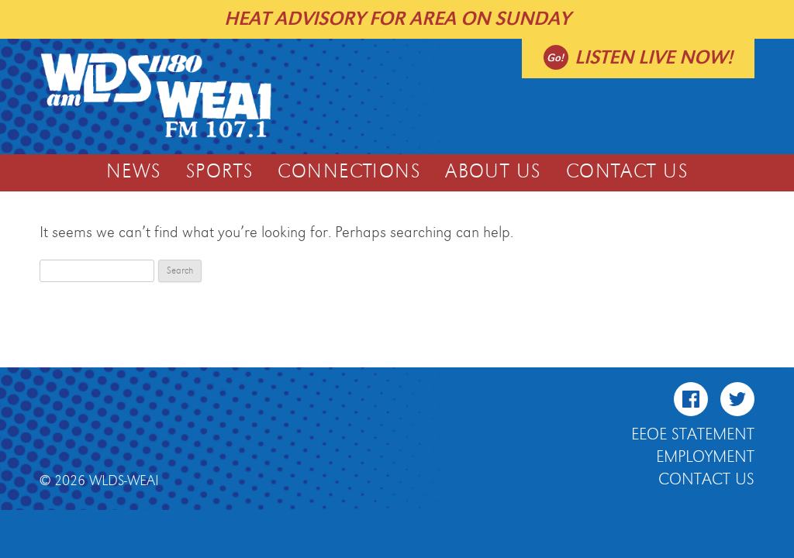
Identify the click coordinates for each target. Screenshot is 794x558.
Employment (705, 457)
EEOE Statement (692, 434)
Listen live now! (654, 57)
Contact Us (627, 172)
